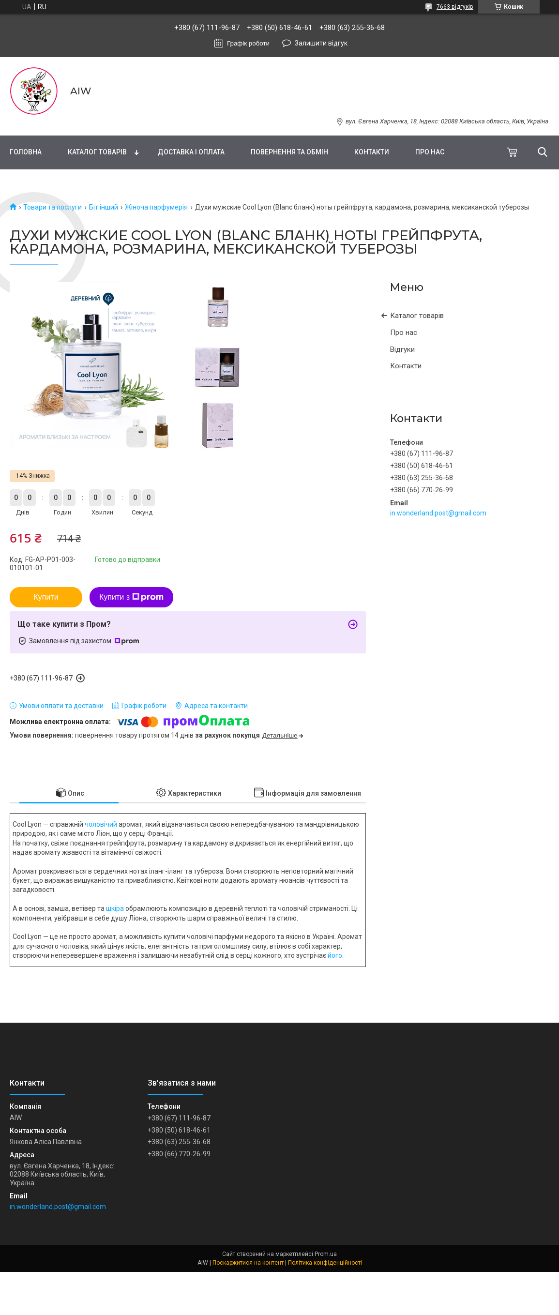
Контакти (371, 152)
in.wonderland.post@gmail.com (438, 513)
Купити (45, 597)
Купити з (131, 597)
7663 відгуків (455, 6)
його (335, 955)
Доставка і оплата (191, 152)
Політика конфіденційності (325, 1262)
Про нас (429, 152)
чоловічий (101, 824)
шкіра (115, 908)
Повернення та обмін (289, 152)
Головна (26, 152)
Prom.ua (326, 1254)
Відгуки (402, 349)
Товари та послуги (52, 207)
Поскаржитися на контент (248, 1262)
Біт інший (103, 207)
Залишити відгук (321, 43)
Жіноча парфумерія (156, 207)
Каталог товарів (97, 152)
